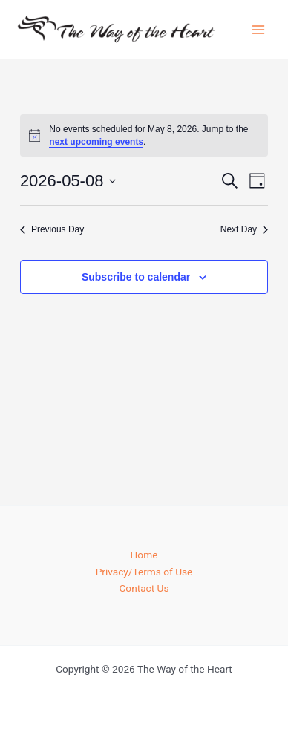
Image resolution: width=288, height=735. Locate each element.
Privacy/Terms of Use (144, 572)
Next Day (244, 229)
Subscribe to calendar (136, 277)
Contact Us (143, 588)
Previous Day (52, 229)
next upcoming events (96, 142)
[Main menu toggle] (258, 29)
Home (144, 555)
